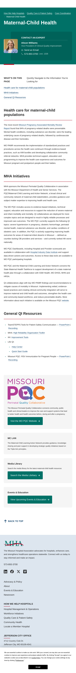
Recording (13, 328)
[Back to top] (13, 521)
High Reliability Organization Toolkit (29, 333)
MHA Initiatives (11, 92)
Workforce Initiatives (14, 613)
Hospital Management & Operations (21, 609)
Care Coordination (63, 13)
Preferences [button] (20, 660)
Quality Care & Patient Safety (39, 13)
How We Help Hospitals (14, 13)
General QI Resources (15, 97)
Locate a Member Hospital (17, 626)
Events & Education (13, 590)
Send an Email (31, 50)
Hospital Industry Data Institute (44, 252)
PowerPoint (64, 325)
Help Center (17, 347)
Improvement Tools (20, 337)
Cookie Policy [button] (35, 658)
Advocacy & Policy (13, 581)
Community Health (13, 622)
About (7, 586)
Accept (38, 667)
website (65, 301)
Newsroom (9, 595)
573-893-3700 (31, 54)
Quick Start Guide (20, 351)
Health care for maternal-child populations (24, 87)
